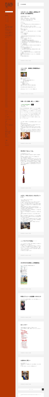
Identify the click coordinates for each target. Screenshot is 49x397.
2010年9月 (6, 79)
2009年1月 (6, 104)
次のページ (43, 389)
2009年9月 (6, 94)
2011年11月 (6, 63)
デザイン (6, 115)
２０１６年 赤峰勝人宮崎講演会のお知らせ (30, 69)
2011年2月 (6, 73)
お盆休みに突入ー (25, 360)
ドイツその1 (6, 20)
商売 (5, 122)
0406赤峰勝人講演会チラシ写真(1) (25, 16)
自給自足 (6, 135)
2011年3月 (6, 72)
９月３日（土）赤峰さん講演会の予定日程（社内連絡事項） (30, 12)
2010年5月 (6, 84)
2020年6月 (6, 43)
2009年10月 (6, 93)
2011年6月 (6, 68)
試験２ (6, 37)
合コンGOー (24, 325)
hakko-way (27, 60)
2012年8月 (6, 54)
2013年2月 (6, 48)
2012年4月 (6, 59)
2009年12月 (6, 90)
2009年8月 (6, 95)
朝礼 (5, 126)
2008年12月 (6, 105)
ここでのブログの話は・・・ (29, 241)
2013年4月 (6, 47)
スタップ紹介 (6, 114)
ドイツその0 (6, 21)
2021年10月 (6, 42)
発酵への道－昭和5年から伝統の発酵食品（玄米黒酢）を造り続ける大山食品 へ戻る (9, 5)
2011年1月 (6, 74)
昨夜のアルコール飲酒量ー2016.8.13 (31, 296)
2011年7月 (6, 67)
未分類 (6, 127)
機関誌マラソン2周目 (7, 133)
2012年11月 (6, 52)
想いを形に (6, 123)
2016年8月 (6, 44)
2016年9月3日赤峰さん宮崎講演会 (30, 263)
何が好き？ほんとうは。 (27, 151)
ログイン (6, 141)
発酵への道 (6, 134)
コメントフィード (7, 144)
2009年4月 (6, 100)
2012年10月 (6, 53)
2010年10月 (6, 78)
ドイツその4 (6, 16)
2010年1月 (6, 89)
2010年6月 (6, 83)
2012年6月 (6, 57)
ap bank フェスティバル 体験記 (9, 111)
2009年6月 (6, 98)
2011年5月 (6, 69)
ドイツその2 (6, 19)
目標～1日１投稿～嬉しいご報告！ (30, 101)
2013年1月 (6, 49)
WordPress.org (7, 145)
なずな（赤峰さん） (7, 116)
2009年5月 (6, 99)
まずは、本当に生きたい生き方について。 (30, 196)
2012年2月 (6, 62)
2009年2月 (6, 103)
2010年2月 (6, 88)
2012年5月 (6, 58)
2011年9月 (6, 64)
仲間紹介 (6, 121)
